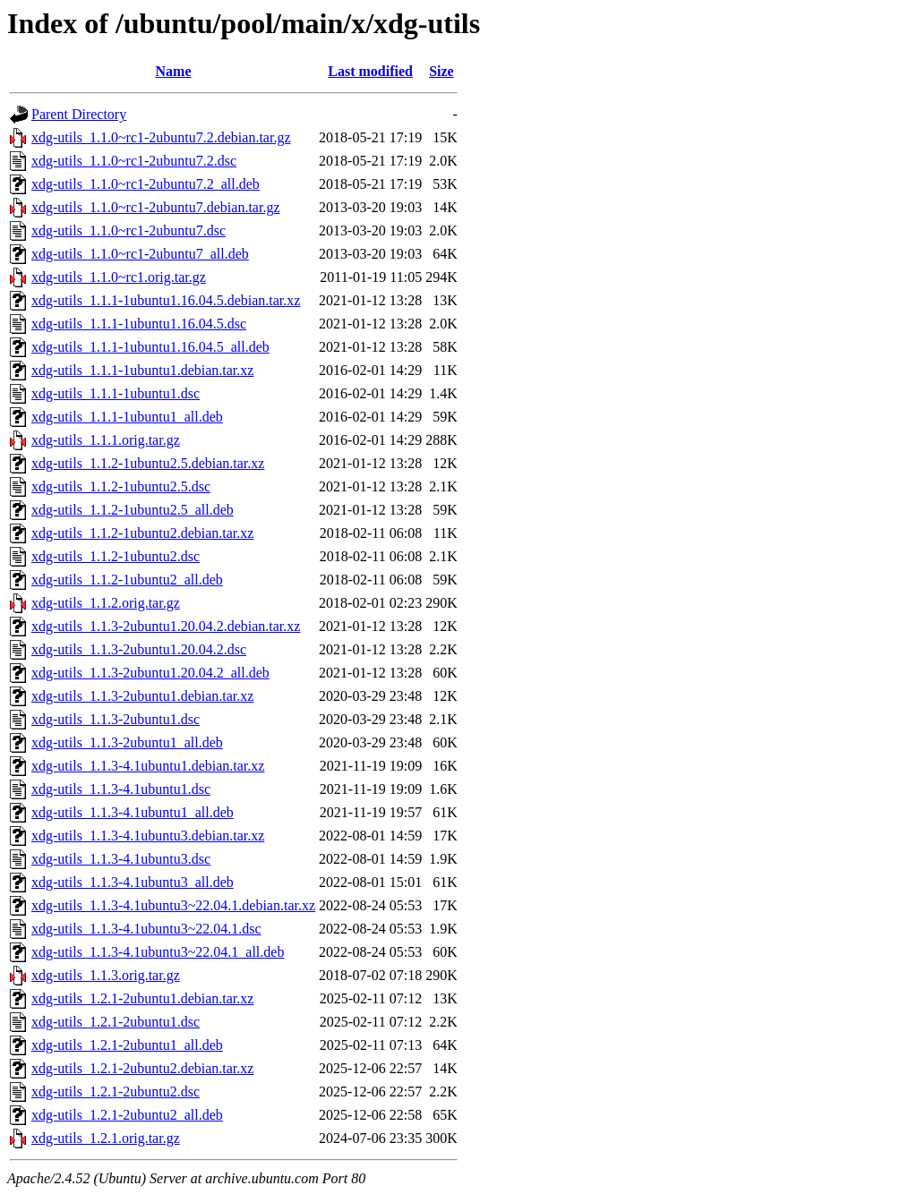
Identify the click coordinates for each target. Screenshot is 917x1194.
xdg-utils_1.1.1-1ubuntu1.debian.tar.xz (142, 370)
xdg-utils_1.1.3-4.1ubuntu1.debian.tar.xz (147, 765)
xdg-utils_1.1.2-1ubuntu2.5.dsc (120, 486)
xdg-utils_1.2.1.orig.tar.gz (105, 1138)
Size (441, 71)
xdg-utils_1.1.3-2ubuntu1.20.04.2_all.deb (150, 672)
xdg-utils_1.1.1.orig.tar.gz (105, 440)
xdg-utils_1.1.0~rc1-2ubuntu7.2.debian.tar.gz (161, 137)
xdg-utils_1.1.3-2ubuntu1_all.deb (127, 742)
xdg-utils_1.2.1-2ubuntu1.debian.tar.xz (142, 998)
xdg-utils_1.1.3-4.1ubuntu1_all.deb (132, 812)
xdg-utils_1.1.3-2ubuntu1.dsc (115, 719)
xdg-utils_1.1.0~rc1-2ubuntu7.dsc (128, 230)
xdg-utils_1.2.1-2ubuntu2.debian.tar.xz (142, 1068)
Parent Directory (78, 114)
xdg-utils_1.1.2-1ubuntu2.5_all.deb (132, 509)
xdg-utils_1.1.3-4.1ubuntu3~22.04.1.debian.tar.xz (173, 905)
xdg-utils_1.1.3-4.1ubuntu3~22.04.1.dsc (146, 928)
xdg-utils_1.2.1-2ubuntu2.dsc (115, 1091)
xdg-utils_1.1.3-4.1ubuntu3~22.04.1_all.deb (157, 951)
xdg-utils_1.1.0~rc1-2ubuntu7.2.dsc (133, 160)
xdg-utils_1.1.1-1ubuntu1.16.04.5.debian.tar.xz (165, 300)
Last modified (370, 71)
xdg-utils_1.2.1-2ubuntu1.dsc (115, 1021)
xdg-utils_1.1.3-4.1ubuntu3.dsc (120, 858)
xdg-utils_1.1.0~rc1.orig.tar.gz (118, 277)
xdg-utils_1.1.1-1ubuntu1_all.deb (127, 416)
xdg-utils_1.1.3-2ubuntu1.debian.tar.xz (142, 696)
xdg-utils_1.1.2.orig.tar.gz (105, 602)
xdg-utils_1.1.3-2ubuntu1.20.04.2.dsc (138, 649)
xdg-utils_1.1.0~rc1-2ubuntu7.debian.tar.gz (155, 207)
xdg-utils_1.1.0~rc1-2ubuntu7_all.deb (140, 253)
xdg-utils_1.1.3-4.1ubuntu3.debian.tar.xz (147, 835)
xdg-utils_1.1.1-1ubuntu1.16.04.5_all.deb (150, 346)
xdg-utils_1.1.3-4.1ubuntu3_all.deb (132, 882)
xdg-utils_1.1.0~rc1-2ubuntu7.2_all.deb (145, 184)
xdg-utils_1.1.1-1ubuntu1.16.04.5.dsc (138, 323)
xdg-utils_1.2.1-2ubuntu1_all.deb (127, 1045)
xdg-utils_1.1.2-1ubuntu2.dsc (115, 556)
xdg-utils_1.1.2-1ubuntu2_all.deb (127, 579)
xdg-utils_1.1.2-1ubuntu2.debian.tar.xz (142, 533)
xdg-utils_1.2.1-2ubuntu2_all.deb (127, 1114)
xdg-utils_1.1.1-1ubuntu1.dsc (115, 393)
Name (174, 71)
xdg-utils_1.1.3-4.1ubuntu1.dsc (120, 789)
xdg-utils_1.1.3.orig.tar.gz (105, 975)
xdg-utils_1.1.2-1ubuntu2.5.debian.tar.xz (147, 463)
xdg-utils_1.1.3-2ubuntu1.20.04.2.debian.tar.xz (165, 626)
